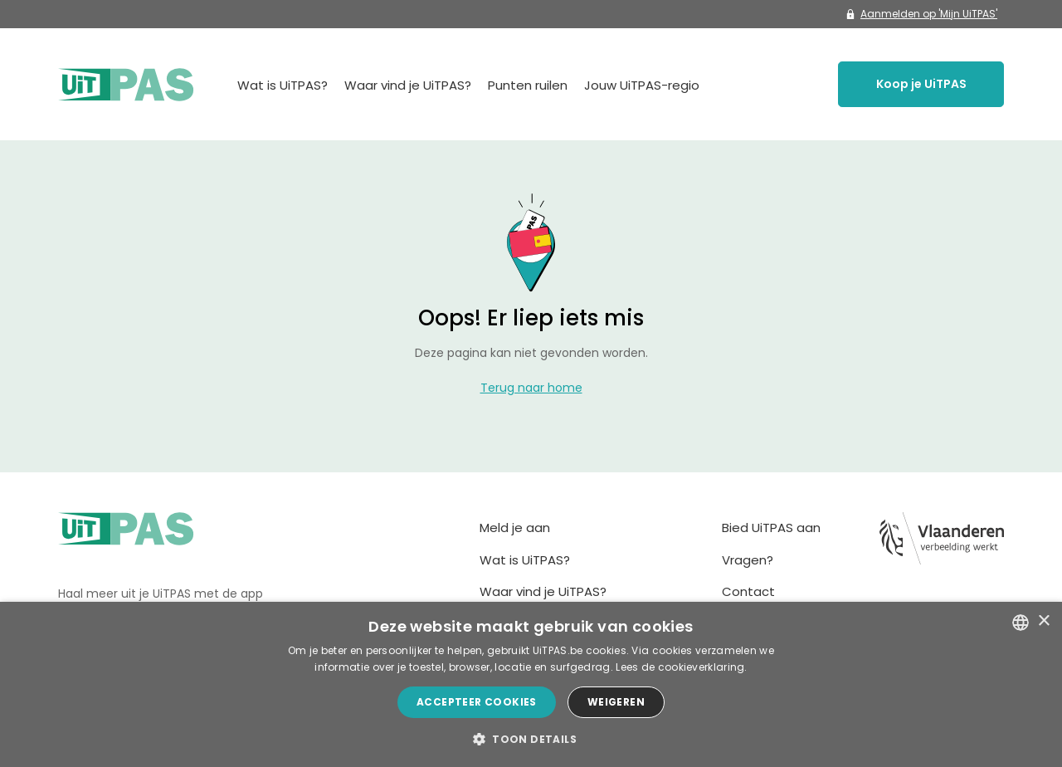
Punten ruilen (528, 85)
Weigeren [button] (616, 702)
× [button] (1043, 621)
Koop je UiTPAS (921, 84)
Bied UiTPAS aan (771, 527)
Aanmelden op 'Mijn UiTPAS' (921, 14)
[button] (531, 738)
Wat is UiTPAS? (282, 85)
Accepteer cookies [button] (477, 702)
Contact (748, 591)
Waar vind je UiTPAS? (407, 85)
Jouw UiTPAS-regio (641, 85)
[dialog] (531, 684)
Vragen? (747, 560)
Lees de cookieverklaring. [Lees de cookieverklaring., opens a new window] (682, 667)
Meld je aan (515, 527)
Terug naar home (531, 387)
